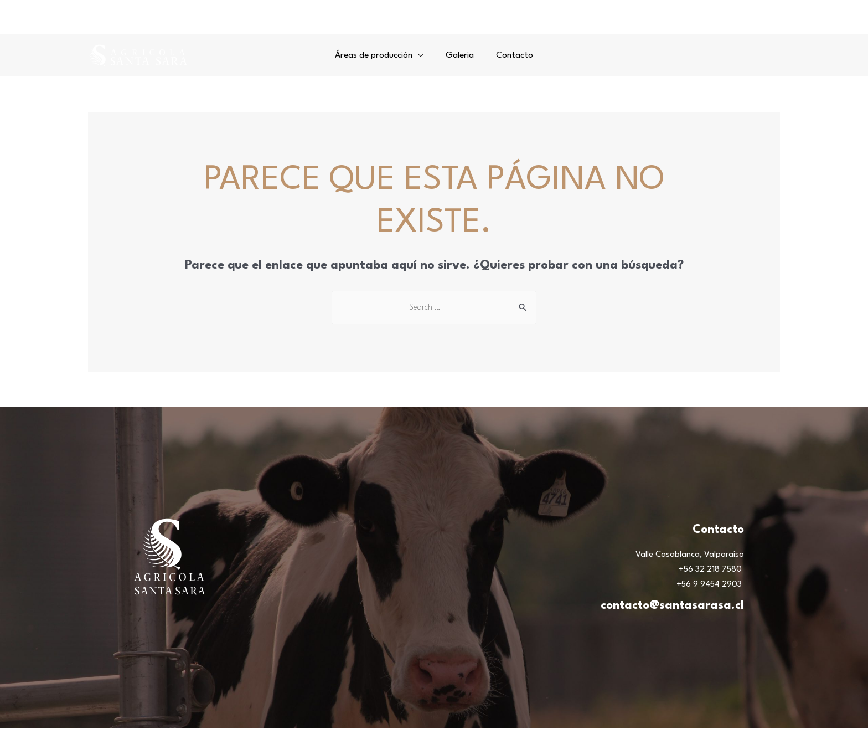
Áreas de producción (377, 55)
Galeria (460, 55)
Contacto (511, 55)
